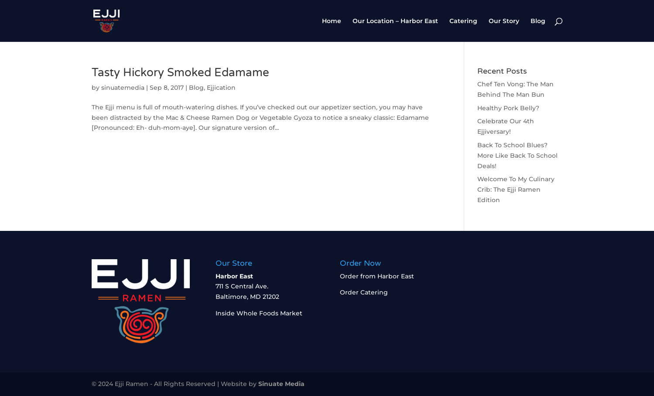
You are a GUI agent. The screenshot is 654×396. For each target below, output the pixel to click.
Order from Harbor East (377, 276)
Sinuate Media (281, 384)
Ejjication (221, 87)
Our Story (504, 21)
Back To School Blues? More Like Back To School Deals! (517, 155)
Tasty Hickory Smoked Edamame (180, 72)
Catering (463, 21)
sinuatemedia (122, 87)
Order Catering (364, 292)
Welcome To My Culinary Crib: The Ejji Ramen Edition (516, 189)
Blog (538, 21)
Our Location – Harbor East (395, 21)
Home (331, 21)
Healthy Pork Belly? (508, 108)
